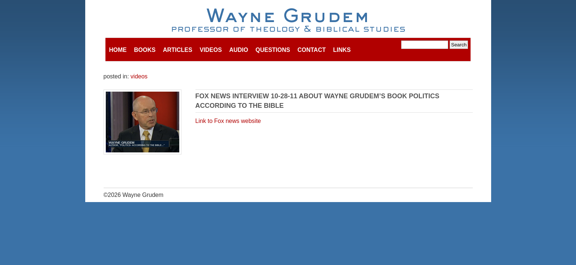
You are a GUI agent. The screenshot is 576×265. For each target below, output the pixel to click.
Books (145, 50)
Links (342, 50)
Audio (238, 50)
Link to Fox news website (228, 121)
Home (118, 50)
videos (138, 76)
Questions (272, 50)
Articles (177, 50)
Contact (312, 50)
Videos (210, 50)
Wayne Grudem (288, 20)
